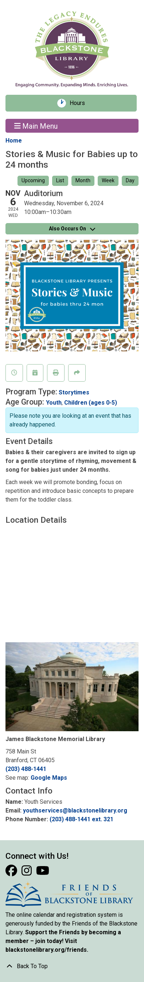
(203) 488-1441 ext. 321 (81, 819)
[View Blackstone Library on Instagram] (27, 872)
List (60, 180)
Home (13, 140)
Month (82, 180)
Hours (79, 103)
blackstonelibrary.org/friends (46, 949)
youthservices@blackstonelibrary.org (75, 810)
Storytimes (74, 392)
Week (108, 180)
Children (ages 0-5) (90, 402)
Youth (54, 402)
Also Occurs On (72, 228)
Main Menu (36, 125)
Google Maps (49, 777)
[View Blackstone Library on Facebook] (12, 872)
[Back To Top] (72, 966)
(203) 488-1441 (25, 768)
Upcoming (33, 180)
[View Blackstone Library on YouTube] (42, 872)
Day (130, 180)
